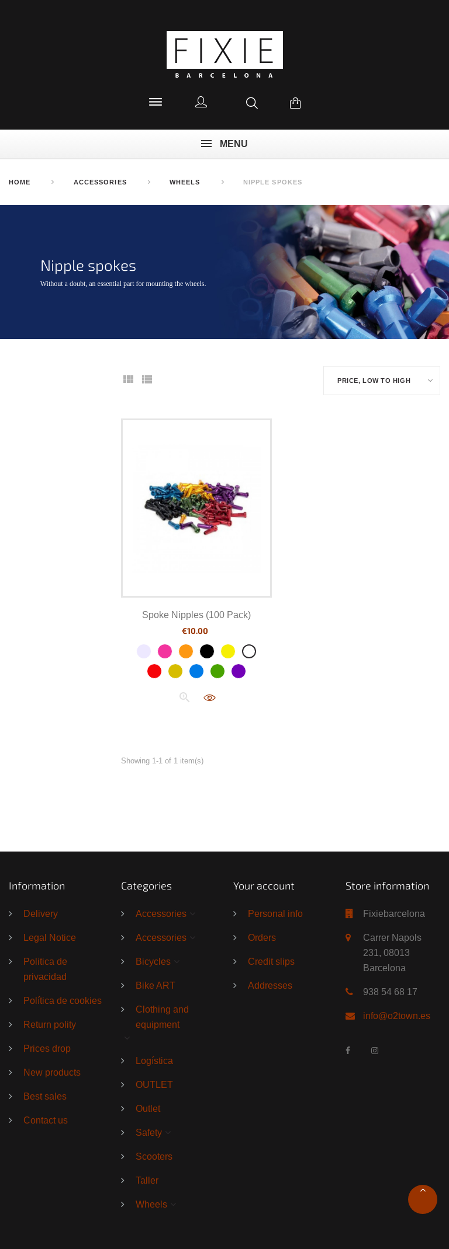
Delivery (40, 913)
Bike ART (155, 985)
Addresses (270, 985)
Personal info (275, 913)
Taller (147, 1180)
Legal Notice (49, 937)
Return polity (49, 1024)
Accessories (161, 913)
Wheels (151, 1204)
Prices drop (47, 1048)
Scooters (154, 1156)
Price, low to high (373, 381)
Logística (154, 1060)
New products (52, 1072)
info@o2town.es (396, 1015)
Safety (149, 1132)
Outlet (148, 1108)
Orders (262, 937)
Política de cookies (62, 1000)
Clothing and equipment (162, 1017)
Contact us (45, 1120)
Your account (264, 885)
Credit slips (271, 961)
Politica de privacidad (45, 969)
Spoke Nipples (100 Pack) (196, 614)
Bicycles (153, 961)
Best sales (45, 1096)
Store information (387, 885)
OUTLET (154, 1084)
